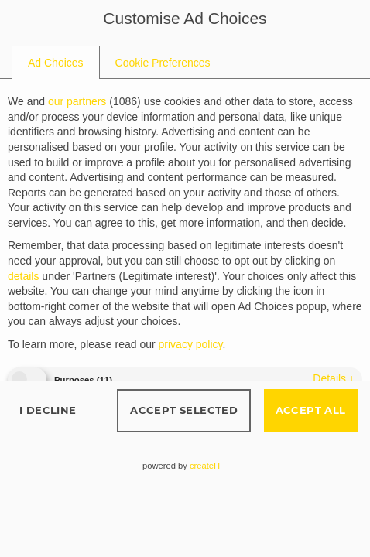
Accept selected (184, 410)
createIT (205, 465)
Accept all (311, 410)
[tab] (56, 63)
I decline (48, 410)
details (334, 378)
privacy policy (191, 344)
